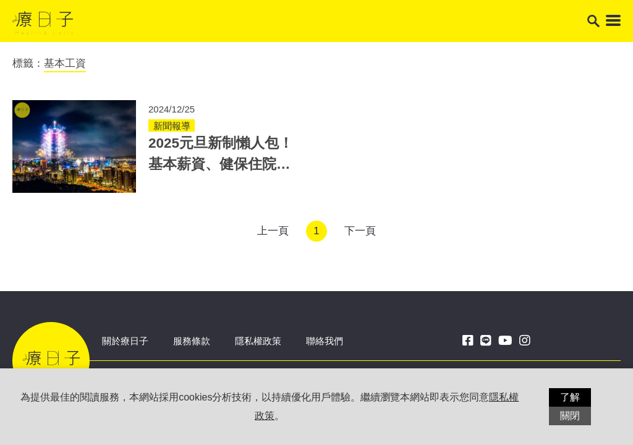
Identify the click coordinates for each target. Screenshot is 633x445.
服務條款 (191, 341)
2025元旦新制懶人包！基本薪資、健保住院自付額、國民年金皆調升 (220, 164)
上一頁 (273, 231)
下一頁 (360, 231)
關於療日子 (125, 341)
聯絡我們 (324, 341)
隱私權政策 (258, 341)
